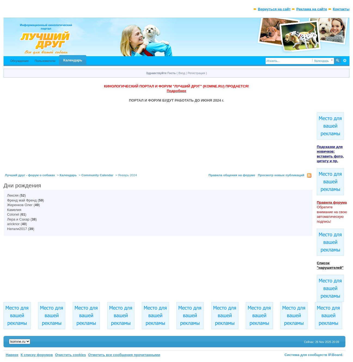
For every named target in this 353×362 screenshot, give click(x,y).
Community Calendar (97, 175)
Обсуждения (19, 60)
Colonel (13, 214)
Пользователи (45, 60)
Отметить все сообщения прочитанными (124, 355)
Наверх (12, 355)
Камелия (14, 210)
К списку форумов (37, 355)
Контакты (341, 9)
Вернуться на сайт (274, 9)
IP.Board (335, 355)
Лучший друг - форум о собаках (30, 175)
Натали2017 (17, 229)
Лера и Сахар (18, 219)
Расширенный (344, 60)
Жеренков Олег (20, 205)
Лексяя (13, 195)
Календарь (72, 60)
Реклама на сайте (311, 9)
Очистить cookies (70, 355)
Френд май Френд (22, 200)
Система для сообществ (305, 355)
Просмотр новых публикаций (281, 175)
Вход (182, 73)
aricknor (13, 224)
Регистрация (196, 73)
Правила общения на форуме (231, 175)
